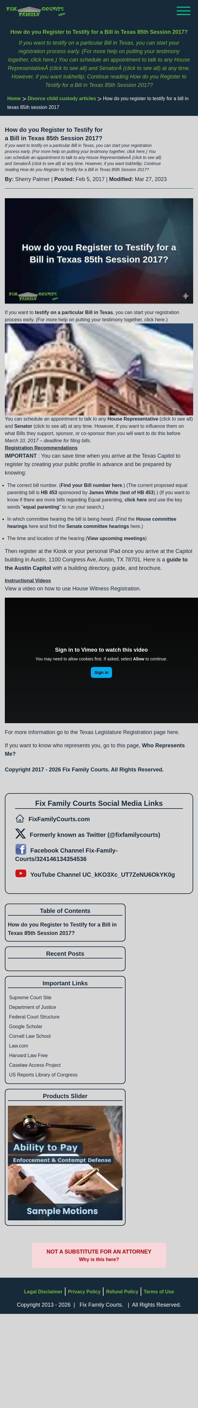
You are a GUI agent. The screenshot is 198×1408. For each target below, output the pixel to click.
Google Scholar (25, 1026)
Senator (23, 426)
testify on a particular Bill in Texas (74, 312)
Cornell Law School (30, 1036)
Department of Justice (32, 1007)
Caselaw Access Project (35, 1065)
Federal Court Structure (34, 1016)
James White (103, 492)
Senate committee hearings (97, 526)
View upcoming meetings (116, 538)
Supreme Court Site (30, 997)
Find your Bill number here (91, 485)
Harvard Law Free (28, 1055)
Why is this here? (99, 1259)
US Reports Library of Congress (43, 1074)
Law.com (18, 1045)
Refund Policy (122, 1291)
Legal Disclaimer (43, 1291)
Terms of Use (159, 1291)
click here (136, 499)
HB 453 (49, 492)
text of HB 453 (137, 492)
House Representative (132, 418)
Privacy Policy (84, 1291)
